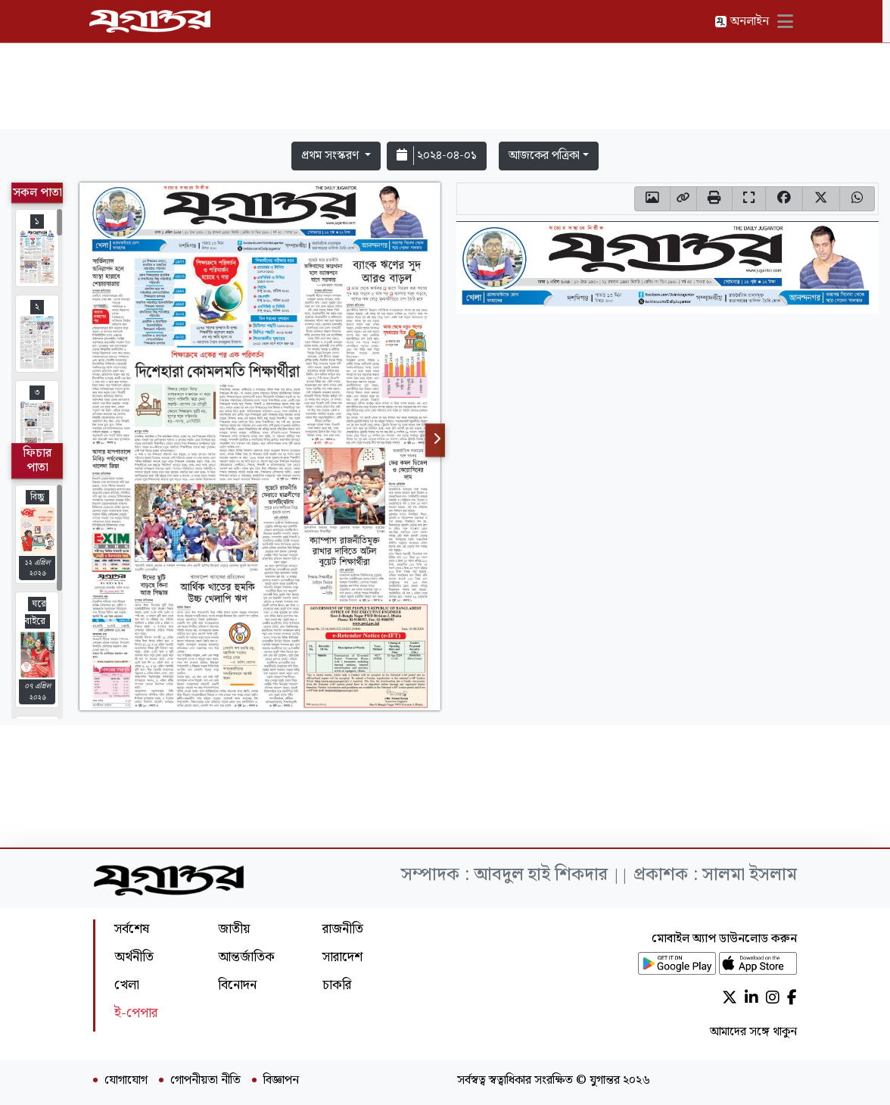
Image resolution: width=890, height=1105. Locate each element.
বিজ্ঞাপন (281, 1081)
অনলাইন (745, 21)
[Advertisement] (445, 89)
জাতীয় (234, 929)
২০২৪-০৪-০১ (437, 155)
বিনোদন (237, 985)
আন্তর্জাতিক (246, 957)
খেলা (126, 985)
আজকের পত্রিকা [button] (544, 155)
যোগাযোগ (126, 1081)
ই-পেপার (135, 1013)
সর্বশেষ (131, 929)
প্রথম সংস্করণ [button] (331, 155)
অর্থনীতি (134, 957)
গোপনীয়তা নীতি (205, 1081)
